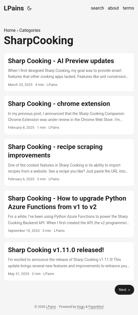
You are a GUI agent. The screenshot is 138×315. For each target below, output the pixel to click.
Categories (30, 30)
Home (10, 30)
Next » (124, 290)
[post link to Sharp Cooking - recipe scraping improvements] (69, 162)
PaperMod (96, 307)
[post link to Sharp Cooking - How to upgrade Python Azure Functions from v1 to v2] (69, 214)
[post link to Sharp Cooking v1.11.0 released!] (69, 261)
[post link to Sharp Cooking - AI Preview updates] (69, 72)
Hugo (81, 307)
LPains (14, 8)
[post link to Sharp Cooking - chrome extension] (69, 115)
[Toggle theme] (29, 8)
